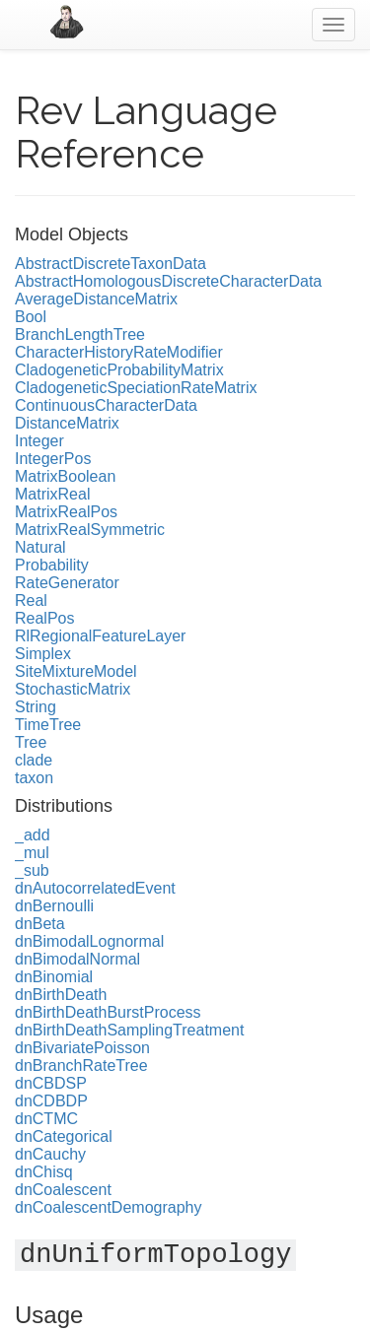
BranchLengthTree (80, 334)
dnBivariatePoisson (82, 1047)
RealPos (44, 618)
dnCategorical (63, 1136)
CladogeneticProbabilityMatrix (119, 370)
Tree (30, 742)
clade (33, 760)
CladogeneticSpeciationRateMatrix (136, 387)
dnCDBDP (51, 1101)
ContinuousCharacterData (106, 405)
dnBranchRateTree (81, 1065)
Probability (52, 565)
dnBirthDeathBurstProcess (108, 1012)
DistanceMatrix (67, 423)
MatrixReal (52, 494)
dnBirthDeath (61, 994)
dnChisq (44, 1172)
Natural (40, 547)
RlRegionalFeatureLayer (100, 636)
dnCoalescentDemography (108, 1207)
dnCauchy (50, 1154)
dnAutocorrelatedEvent (95, 888)
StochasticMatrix (72, 689)
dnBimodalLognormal (89, 941)
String (35, 707)
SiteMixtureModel (76, 671)
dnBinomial (54, 976)
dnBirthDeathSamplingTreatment (129, 1030)
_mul (32, 852)
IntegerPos (53, 458)
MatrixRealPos (66, 511)
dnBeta (40, 923)
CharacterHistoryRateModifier (119, 352)
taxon (34, 777)
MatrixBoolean (65, 476)
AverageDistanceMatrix (96, 299)
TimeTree (48, 724)
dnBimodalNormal (77, 959)
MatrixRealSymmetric (90, 529)
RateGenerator (67, 582)
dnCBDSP (51, 1083)
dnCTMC (46, 1118)
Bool (30, 316)
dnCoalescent (63, 1189)
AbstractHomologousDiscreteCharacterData (168, 281)
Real (31, 600)
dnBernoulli (54, 906)
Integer (39, 441)
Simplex (43, 653)
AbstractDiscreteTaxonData (110, 263)
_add (32, 835)
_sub (32, 870)
